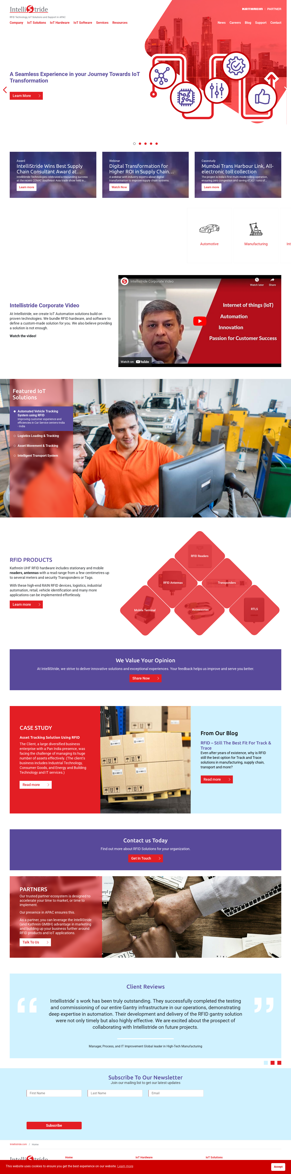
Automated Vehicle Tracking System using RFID (41, 418)
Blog (248, 23)
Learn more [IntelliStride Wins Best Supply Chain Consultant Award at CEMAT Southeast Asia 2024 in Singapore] (26, 187)
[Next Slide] (286, 90)
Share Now (141, 678)
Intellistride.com (18, 1144)
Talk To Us (31, 942)
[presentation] (57, 1110)
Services (102, 23)
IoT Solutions (36, 23)
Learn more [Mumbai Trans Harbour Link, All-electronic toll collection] (211, 187)
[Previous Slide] (5, 90)
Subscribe (54, 1125)
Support (260, 23)
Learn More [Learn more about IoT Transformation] (22, 96)
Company (16, 23)
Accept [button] (278, 1166)
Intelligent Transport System (38, 455)
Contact (275, 23)
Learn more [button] (125, 1166)
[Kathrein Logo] (261, 9)
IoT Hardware (60, 23)
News (221, 23)
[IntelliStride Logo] (29, 9)
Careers (235, 23)
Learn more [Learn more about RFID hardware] (22, 604)
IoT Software (83, 23)
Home (69, 1157)
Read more (31, 784)
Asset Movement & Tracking (38, 445)
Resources (120, 23)
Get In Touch (141, 858)
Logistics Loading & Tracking (38, 436)
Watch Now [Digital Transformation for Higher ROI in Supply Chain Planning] (119, 187)
